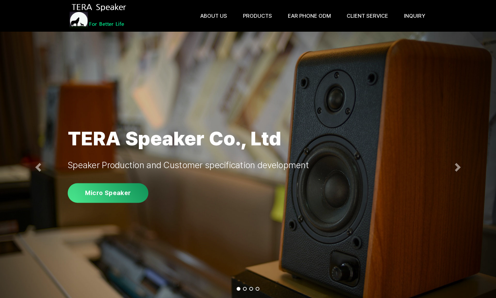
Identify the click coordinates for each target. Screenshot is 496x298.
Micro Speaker (108, 193)
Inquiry (414, 16)
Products (257, 16)
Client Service (367, 16)
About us (213, 16)
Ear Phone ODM (309, 16)
